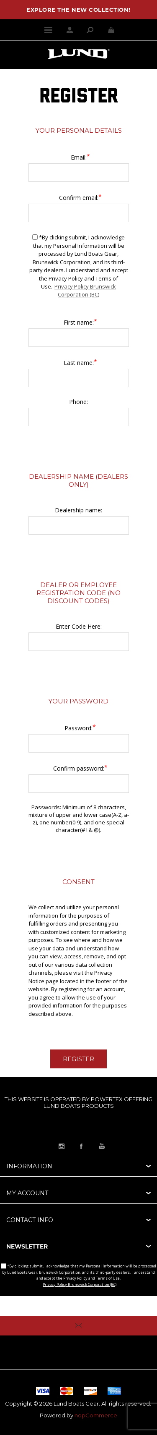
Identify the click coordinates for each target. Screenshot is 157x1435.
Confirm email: (78, 198)
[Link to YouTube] (101, 1146)
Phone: (78, 402)
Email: (79, 157)
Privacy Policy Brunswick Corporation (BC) (85, 291)
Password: (78, 728)
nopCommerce (96, 1415)
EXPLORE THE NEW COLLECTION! (78, 9)
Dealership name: (78, 510)
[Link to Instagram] (61, 1146)
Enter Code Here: (79, 626)
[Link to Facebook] (81, 1146)
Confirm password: (78, 768)
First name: (79, 322)
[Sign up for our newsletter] (78, 1306)
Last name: (79, 363)
